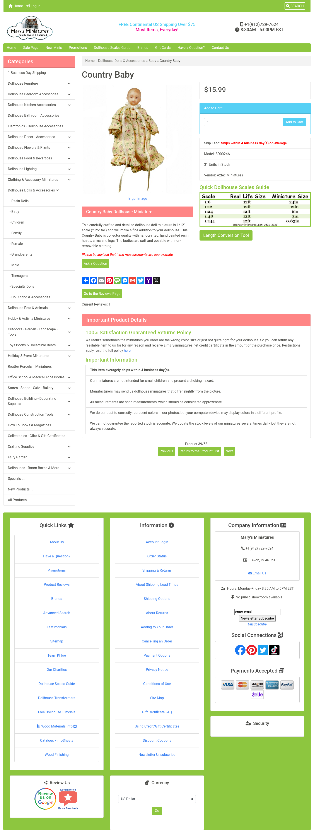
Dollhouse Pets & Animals (39, 308)
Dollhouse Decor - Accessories (39, 137)
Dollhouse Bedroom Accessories (39, 94)
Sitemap (56, 641)
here (127, 350)
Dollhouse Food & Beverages (39, 158)
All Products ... (19, 500)
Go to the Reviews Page (102, 294)
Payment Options (157, 655)
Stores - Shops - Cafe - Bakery (39, 388)
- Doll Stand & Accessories (29, 297)
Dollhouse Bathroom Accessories (33, 115)
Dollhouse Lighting (39, 169)
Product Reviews (57, 584)
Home (16, 6)
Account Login (157, 542)
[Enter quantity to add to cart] (243, 122)
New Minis (54, 48)
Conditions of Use (157, 684)
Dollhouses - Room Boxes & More (39, 468)
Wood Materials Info (57, 726)
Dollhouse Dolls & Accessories (121, 61)
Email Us (257, 573)
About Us (56, 542)
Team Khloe (57, 655)
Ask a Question (95, 263)
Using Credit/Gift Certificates (157, 726)
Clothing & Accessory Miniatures (39, 180)
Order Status (157, 556)
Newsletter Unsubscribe (157, 755)
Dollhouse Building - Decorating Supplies (39, 401)
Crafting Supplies (39, 446)
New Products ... (20, 489)
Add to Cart (294, 122)
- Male (13, 265)
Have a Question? (191, 48)
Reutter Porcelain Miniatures (30, 366)
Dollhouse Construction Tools (39, 414)
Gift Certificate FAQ (157, 712)
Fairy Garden (39, 457)
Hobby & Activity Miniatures (39, 318)
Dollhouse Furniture (39, 83)
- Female (15, 244)
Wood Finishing (56, 755)
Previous (166, 451)
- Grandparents (20, 254)
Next (229, 451)
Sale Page (31, 48)
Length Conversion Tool (226, 235)
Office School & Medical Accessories (39, 377)
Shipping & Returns (157, 570)
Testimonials (57, 627)
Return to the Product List (199, 451)
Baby (152, 61)
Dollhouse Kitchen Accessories (39, 105)
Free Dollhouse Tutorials (56, 712)
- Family (15, 233)
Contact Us (220, 48)
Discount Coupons (157, 740)
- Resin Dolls (18, 201)
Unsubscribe (257, 624)
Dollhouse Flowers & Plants (39, 147)
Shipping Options (157, 599)
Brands (142, 48)
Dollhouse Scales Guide (112, 48)
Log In (33, 6)
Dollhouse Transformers (56, 698)
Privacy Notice (157, 670)
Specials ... (16, 478)
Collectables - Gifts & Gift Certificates (36, 436)
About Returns (157, 613)
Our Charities (57, 670)
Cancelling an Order (157, 641)
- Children (16, 222)
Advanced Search (56, 613)
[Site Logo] (54, 28)
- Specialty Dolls (21, 286)
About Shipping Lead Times (157, 584)
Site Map (157, 698)
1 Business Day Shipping (27, 73)
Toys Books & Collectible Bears (39, 345)
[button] (295, 6)
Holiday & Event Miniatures (39, 356)
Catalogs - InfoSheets (56, 740)
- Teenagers (18, 276)
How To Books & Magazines (29, 425)
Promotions (78, 48)
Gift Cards (163, 48)
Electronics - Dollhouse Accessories (35, 126)
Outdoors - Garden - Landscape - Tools (39, 331)
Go (157, 811)
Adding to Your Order (157, 627)
